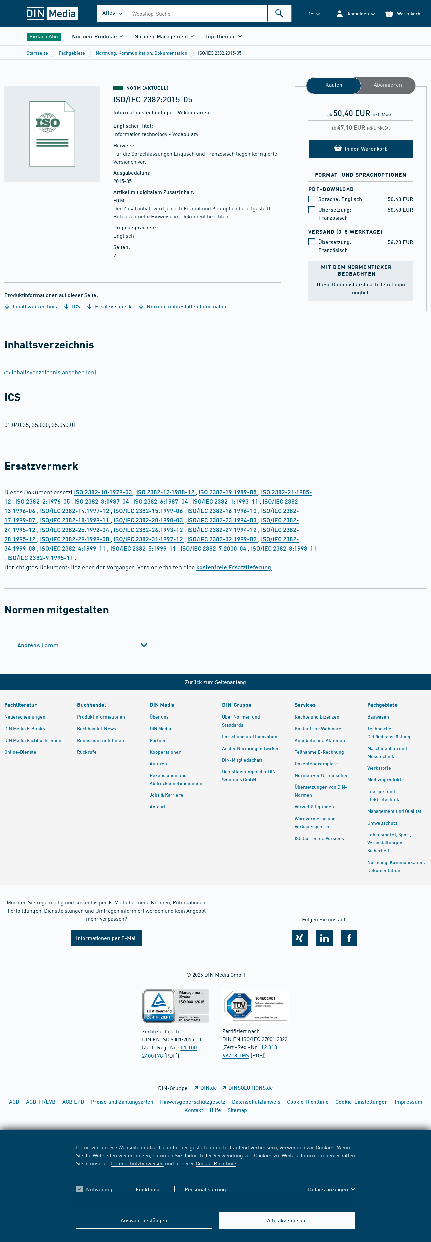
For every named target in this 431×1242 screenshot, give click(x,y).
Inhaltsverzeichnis (30, 306)
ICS (72, 306)
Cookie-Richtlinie (216, 1163)
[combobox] (209, 13)
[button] (355, 13)
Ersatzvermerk (109, 306)
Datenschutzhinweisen (137, 1163)
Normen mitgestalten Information (183, 306)
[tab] (82, 645)
